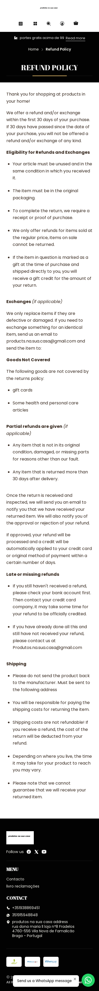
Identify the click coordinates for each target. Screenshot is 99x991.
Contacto (15, 879)
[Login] (62, 23)
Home (33, 49)
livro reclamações (22, 886)
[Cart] (75, 23)
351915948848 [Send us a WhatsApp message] (22, 915)
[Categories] (35, 23)
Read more (75, 38)
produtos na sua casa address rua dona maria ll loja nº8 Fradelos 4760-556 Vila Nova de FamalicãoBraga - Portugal (40, 928)
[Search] (48, 23)
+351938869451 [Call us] (23, 907)
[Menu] (20, 23)
